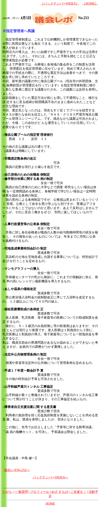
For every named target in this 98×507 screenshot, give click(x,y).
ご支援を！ (78, 492)
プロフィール (39, 492)
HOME (50, 503)
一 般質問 (21, 492)
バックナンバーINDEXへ (50, 477)
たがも (7, 492)
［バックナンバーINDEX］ (60, 3)
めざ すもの (59, 492)
